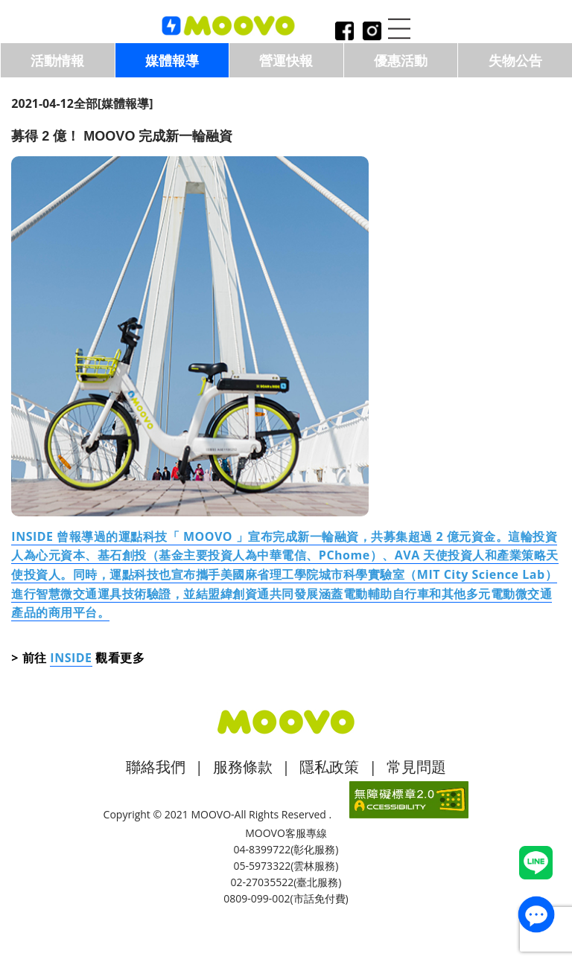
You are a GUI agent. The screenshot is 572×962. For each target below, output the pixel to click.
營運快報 (286, 60)
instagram (371, 32)
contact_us (536, 914)
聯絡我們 (155, 767)
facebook (344, 32)
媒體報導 (172, 60)
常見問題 (416, 767)
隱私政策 (329, 767)
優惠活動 (401, 60)
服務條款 (243, 767)
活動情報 (57, 60)
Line (536, 862)
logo (229, 26)
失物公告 (515, 60)
